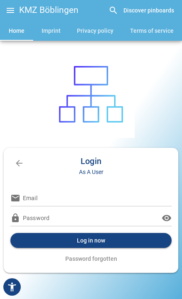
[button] (10, 10)
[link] (141, 11)
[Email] (97, 198)
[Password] (91, 218)
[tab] (16, 31)
